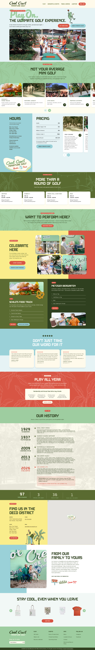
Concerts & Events (53, 4)
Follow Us (79, 631)
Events (51, 631)
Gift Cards (36, 634)
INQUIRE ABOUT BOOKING (47, 225)
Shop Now (47, 621)
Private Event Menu (53, 637)
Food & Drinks (65, 4)
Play (44, 4)
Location (74, 4)
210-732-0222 (28, 519)
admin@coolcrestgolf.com (31, 526)
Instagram (78, 634)
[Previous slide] (10, 610)
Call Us (82, 4)
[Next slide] (84, 610)
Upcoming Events (53, 639)
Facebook (78, 637)
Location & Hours (68, 637)
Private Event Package (17, 267)
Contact (65, 639)
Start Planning (17, 263)
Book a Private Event (78, 25)
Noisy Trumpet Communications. (66, 648)
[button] (45, 110)
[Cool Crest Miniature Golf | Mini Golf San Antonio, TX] (17, 3)
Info (65, 631)
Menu (65, 634)
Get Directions (64, 25)
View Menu (13, 324)
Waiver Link (36, 637)
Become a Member (47, 402)
